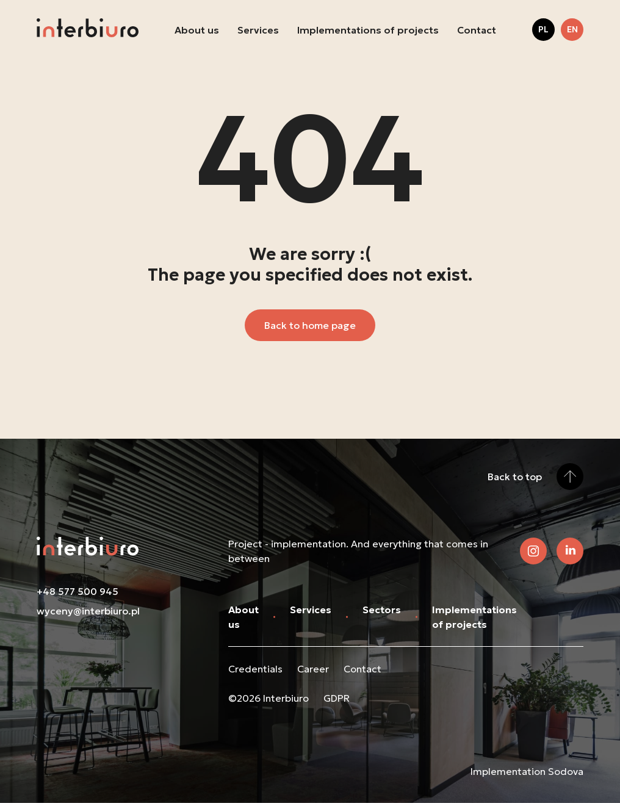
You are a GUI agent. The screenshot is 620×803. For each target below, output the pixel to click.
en (572, 29)
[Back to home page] (88, 29)
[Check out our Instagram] (533, 551)
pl (543, 29)
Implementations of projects (368, 30)
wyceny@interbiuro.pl (88, 611)
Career (313, 669)
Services (258, 30)
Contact (476, 30)
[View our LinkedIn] (570, 551)
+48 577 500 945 (77, 591)
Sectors (381, 609)
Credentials (255, 669)
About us (197, 30)
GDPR (336, 698)
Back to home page (310, 325)
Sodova (565, 771)
